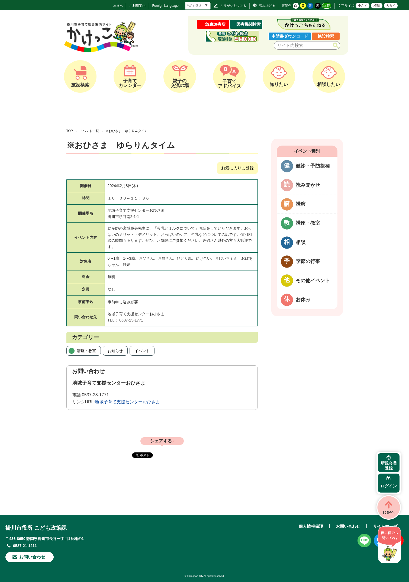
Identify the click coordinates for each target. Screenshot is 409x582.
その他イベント (313, 280)
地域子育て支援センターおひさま (127, 402)
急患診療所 (215, 24)
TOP (69, 131)
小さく (363, 6)
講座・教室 (86, 351)
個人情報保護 (311, 526)
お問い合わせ (32, 557)
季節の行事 (308, 261)
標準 (376, 6)
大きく (391, 6)
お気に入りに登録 (237, 168)
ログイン (389, 486)
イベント (142, 351)
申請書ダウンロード (290, 36)
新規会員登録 (389, 465)
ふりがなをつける (233, 6)
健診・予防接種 (313, 166)
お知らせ (115, 351)
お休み (303, 299)
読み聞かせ (308, 185)
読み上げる (267, 6)
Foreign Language (165, 6)
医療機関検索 (248, 24)
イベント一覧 (89, 131)
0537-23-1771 (95, 395)
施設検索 (326, 36)
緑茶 (326, 6)
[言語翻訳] (197, 5)
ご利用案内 (137, 6)
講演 (300, 204)
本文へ (118, 6)
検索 (337, 45)
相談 (300, 242)
